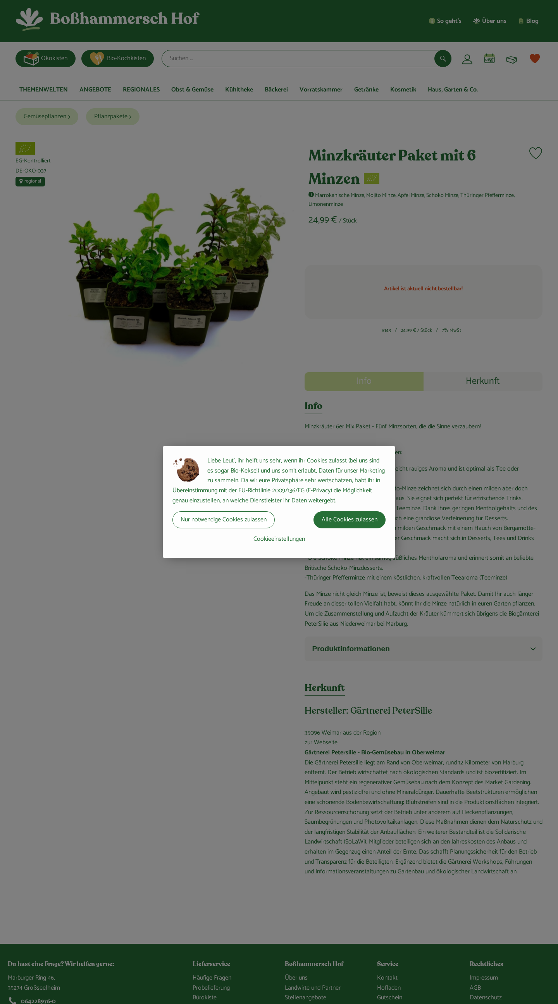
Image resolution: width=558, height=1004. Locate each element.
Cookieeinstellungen (279, 539)
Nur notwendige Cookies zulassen (224, 519)
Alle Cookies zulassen (349, 519)
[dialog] (279, 502)
